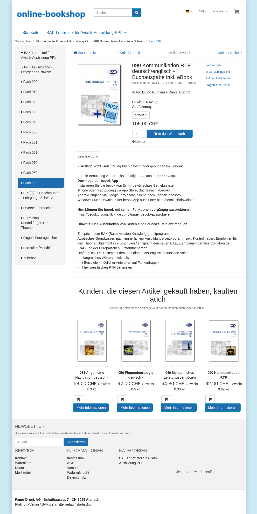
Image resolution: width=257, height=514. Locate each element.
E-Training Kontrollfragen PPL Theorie (35, 223)
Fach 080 (29, 173)
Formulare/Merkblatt (37, 248)
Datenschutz (76, 477)
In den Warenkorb (169, 134)
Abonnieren (76, 442)
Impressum (75, 458)
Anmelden (220, 11)
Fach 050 (29, 132)
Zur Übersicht (88, 53)
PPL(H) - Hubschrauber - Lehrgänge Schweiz (40, 195)
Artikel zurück (130, 53)
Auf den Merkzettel (218, 78)
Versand (73, 468)
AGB (70, 463)
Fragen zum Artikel (218, 85)
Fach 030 (29, 112)
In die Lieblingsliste (218, 71)
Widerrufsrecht (78, 472)
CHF (202, 11)
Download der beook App (97, 181)
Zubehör (28, 258)
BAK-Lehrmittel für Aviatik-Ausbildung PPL (86, 32)
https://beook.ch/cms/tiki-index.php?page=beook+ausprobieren (124, 214)
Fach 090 (29, 183)
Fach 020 (29, 102)
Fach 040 (29, 122)
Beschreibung (87, 156)
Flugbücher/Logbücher (39, 238)
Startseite (31, 32)
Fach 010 (29, 92)
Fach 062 (29, 152)
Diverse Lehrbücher (37, 208)
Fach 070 (29, 163)
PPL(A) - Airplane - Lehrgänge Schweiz (36, 69)
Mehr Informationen (91, 407)
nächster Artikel (228, 53)
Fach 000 (29, 82)
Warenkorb (23, 463)
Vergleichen (213, 65)
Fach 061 (29, 142)
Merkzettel (23, 472)
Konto (19, 468)
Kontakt (21, 458)
